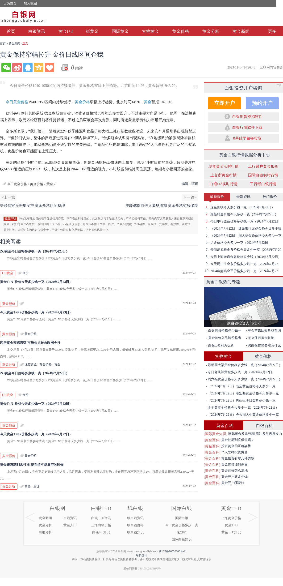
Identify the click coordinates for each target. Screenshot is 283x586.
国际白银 (181, 508)
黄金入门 (70, 525)
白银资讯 (36, 31)
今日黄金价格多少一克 (181, 525)
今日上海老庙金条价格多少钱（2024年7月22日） (242, 256)
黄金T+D (231, 508)
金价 (25, 273)
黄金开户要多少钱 (234, 477)
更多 (272, 31)
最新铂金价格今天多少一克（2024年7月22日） (241, 214)
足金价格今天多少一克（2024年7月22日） (237, 242)
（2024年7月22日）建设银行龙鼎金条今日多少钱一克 (242, 228)
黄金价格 (180, 31)
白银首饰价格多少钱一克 (222, 331)
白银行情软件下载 (247, 127)
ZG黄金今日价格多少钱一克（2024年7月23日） (34, 251)
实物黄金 (150, 31)
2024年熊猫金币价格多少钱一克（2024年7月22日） (241, 270)
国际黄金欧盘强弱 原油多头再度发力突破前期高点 (255, 434)
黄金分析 (210, 31)
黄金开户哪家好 (232, 483)
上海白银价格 (101, 525)
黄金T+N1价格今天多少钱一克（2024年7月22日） (36, 404)
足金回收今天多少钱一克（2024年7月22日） (239, 207)
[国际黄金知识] (215, 434)
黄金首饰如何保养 (234, 464)
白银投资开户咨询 (243, 87)
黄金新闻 (241, 31)
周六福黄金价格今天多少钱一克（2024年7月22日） (244, 379)
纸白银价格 (135, 525)
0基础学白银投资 (247, 138)
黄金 (147, 102)
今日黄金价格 (17, 102)
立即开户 (224, 103)
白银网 (57, 508)
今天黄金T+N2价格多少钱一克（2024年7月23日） (36, 312)
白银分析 (45, 532)
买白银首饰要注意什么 (263, 345)
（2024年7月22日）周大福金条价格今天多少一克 (242, 235)
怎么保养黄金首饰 (260, 338)
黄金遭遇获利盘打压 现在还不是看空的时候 (32, 464)
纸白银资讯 (135, 518)
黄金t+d (65, 31)
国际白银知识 (181, 539)
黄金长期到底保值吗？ (237, 440)
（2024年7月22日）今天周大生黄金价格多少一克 (242, 414)
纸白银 (135, 508)
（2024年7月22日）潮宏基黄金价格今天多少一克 (242, 393)
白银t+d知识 (101, 532)
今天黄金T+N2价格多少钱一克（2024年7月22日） (36, 434)
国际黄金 (120, 31)
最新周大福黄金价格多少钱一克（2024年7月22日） (244, 365)
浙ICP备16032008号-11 (173, 551)
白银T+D (101, 508)
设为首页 (10, 3)
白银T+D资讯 (101, 518)
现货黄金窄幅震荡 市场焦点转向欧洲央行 (30, 343)
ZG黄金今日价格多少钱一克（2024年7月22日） (34, 373)
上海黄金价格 (231, 518)
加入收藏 (30, 3)
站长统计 (141, 555)
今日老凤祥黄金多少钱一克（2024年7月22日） (240, 372)
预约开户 (262, 103)
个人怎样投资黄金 (234, 452)
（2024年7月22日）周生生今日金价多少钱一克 (240, 400)
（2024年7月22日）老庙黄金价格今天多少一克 (240, 386)
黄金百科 (224, 425)
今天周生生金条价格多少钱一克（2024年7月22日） (241, 263)
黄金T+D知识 (231, 532)
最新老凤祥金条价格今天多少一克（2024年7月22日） (242, 249)
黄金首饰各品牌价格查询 (222, 339)
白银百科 (264, 425)
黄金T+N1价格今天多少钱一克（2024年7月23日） (36, 282)
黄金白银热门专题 (223, 281)
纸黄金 (92, 31)
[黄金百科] (212, 440)
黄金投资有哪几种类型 (237, 458)
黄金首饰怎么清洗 (234, 470)
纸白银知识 (135, 532)
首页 (11, 31)
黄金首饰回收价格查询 (263, 330)
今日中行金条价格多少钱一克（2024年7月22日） (242, 221)
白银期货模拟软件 (247, 117)
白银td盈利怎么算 (220, 345)
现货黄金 (31, 364)
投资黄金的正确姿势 (236, 446)
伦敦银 (182, 532)
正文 (25, 43)
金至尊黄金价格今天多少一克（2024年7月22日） (242, 407)
